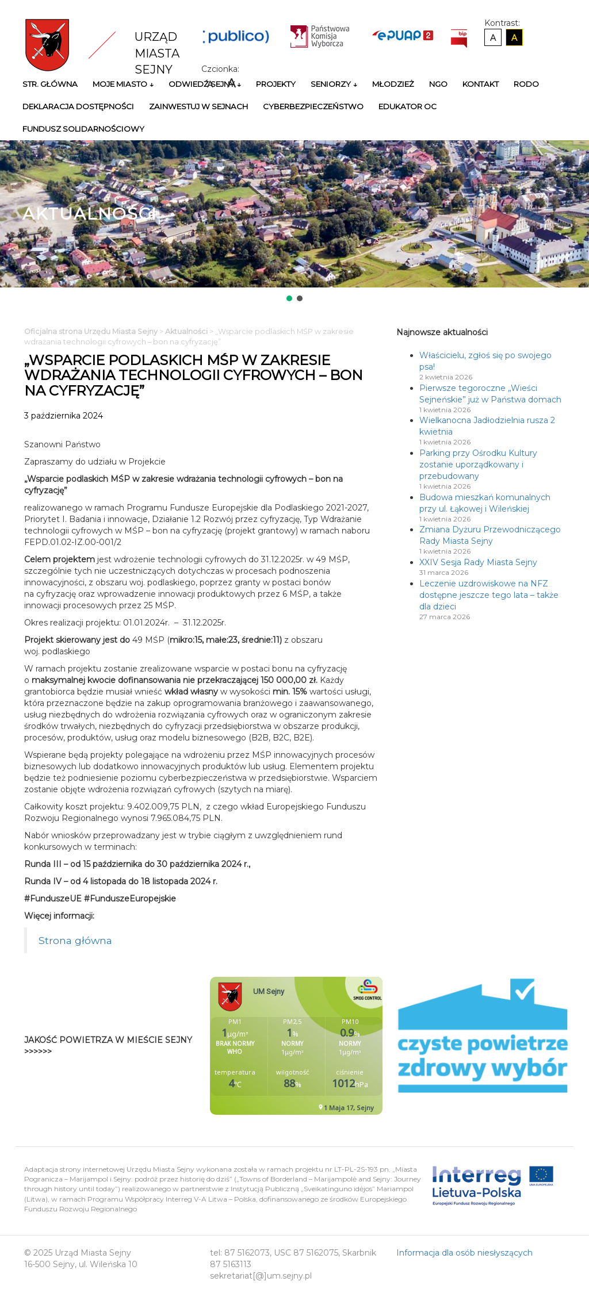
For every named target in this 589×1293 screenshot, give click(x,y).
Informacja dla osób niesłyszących (464, 1253)
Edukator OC (407, 106)
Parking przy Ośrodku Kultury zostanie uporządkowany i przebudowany (478, 464)
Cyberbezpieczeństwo (313, 106)
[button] (289, 298)
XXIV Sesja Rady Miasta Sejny (478, 562)
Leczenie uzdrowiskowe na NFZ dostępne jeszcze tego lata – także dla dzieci (489, 595)
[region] (294, 222)
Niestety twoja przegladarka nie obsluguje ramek (325, 1046)
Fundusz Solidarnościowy (83, 128)
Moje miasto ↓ (123, 84)
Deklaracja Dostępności (78, 106)
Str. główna (50, 84)
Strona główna (75, 940)
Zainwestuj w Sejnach (198, 106)
